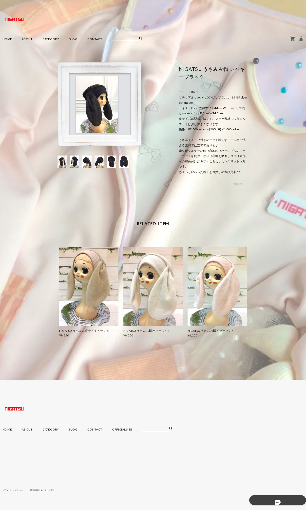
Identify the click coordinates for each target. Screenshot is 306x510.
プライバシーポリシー (15, 490)
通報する (238, 184)
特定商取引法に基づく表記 (50, 490)
